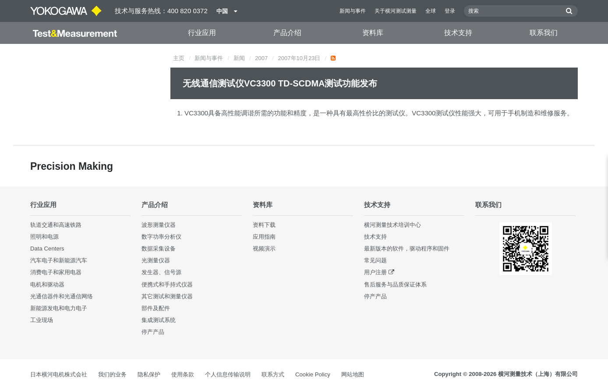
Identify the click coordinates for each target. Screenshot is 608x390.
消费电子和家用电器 (55, 272)
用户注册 (375, 272)
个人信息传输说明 (228, 374)
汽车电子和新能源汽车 (58, 260)
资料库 (372, 32)
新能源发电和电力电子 (58, 308)
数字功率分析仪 (161, 236)
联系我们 (544, 32)
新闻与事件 (352, 11)
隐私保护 (149, 374)
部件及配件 (155, 308)
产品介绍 (287, 32)
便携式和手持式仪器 (167, 284)
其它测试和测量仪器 (167, 296)
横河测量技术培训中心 (392, 225)
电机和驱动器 (47, 284)
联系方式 (273, 374)
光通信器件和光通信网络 (61, 296)
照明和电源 (44, 236)
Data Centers (47, 248)
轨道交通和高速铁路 (55, 225)
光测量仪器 (155, 260)
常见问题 (375, 260)
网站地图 (352, 374)
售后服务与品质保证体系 (395, 284)
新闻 (239, 58)
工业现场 (41, 320)
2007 (261, 58)
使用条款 (182, 374)
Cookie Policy (312, 374)
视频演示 (264, 248)
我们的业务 (112, 374)
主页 (178, 58)
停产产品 (152, 332)
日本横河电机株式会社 (58, 374)
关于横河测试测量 (396, 11)
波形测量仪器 (158, 225)
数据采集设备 (158, 248)
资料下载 (264, 225)
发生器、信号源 (161, 272)
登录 (450, 11)
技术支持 (458, 32)
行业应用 (202, 32)
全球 (430, 11)
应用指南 (264, 236)
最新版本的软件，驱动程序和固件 (406, 248)
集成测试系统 (158, 320)
